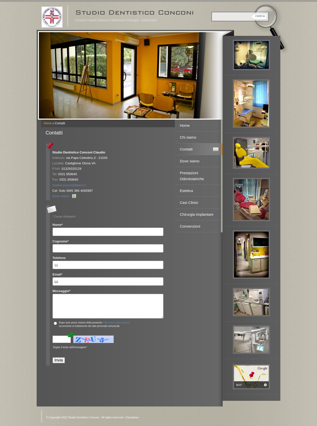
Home (48, 123)
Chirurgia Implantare (196, 214)
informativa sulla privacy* (116, 322)
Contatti (186, 149)
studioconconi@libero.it (69, 185)
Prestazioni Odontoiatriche (192, 176)
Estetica (186, 191)
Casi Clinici (189, 202)
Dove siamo (60, 196)
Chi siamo (188, 137)
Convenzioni (190, 226)
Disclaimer (132, 417)
